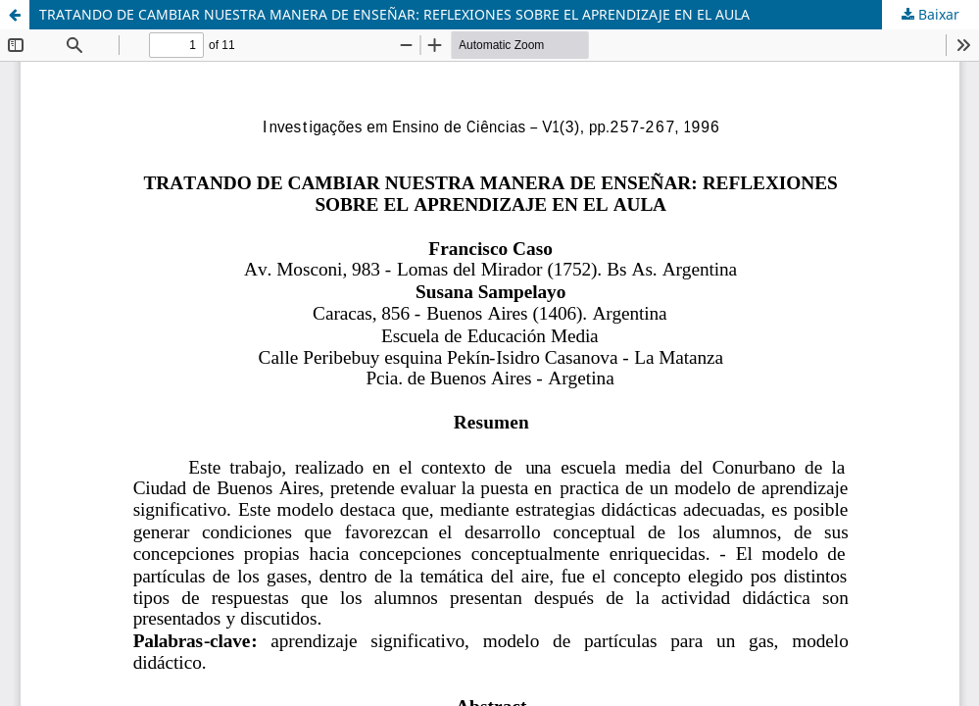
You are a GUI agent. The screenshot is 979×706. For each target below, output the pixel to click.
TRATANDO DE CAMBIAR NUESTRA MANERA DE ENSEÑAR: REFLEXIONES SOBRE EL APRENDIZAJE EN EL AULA (394, 14)
